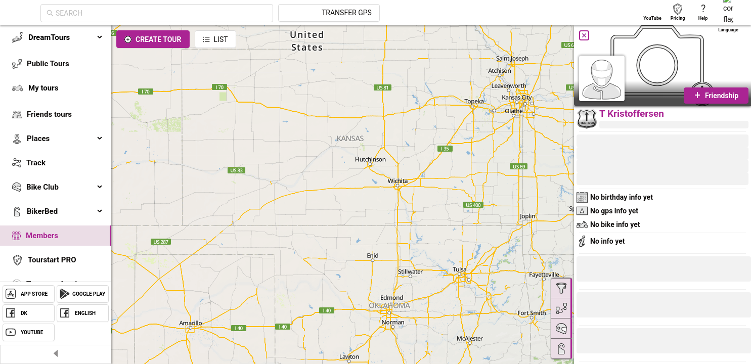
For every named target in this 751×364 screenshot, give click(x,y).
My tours (43, 88)
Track (36, 162)
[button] (610, 342)
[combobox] (252, 13)
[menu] (55, 173)
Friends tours (49, 114)
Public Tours (48, 63)
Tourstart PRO (52, 259)
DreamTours (65, 37)
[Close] (584, 35)
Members (42, 235)
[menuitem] (55, 37)
